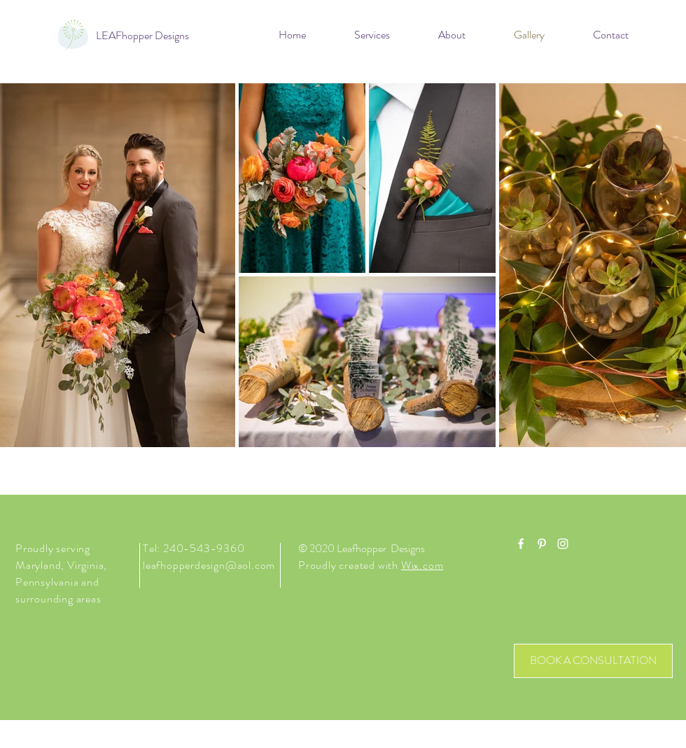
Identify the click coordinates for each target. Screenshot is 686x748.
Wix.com (422, 565)
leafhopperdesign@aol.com (209, 565)
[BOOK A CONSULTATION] (593, 661)
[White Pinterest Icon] (542, 544)
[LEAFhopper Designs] (142, 36)
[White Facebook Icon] (521, 544)
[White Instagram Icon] (563, 544)
